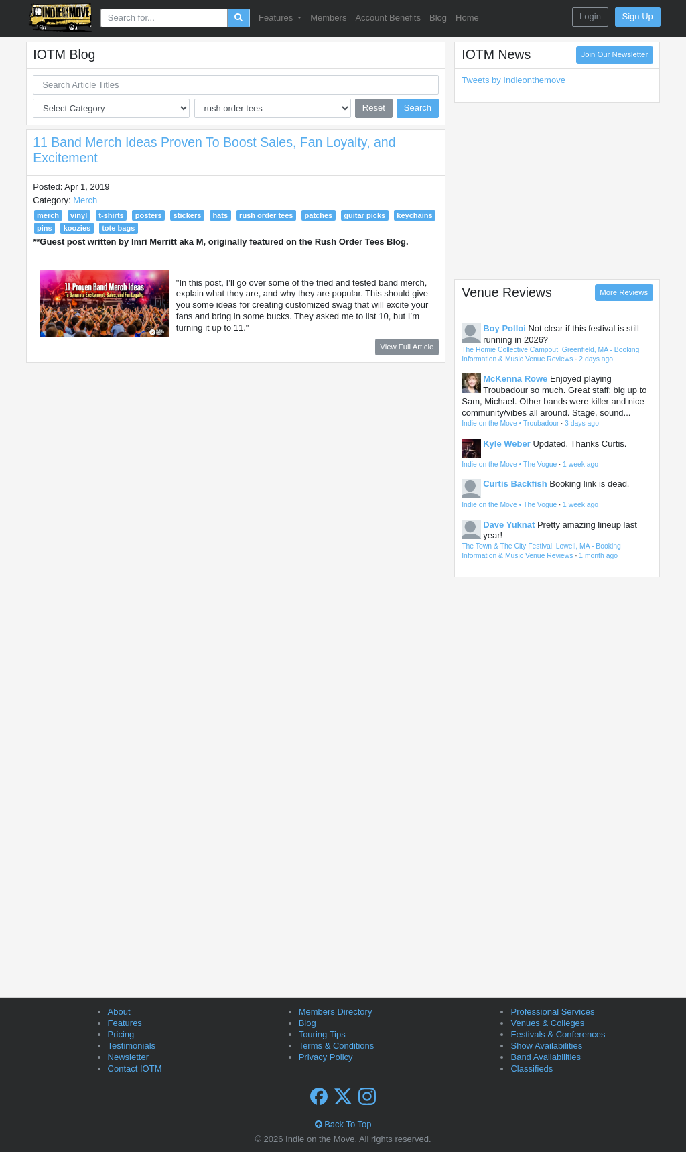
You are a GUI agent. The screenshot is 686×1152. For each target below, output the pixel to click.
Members (328, 18)
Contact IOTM (135, 1068)
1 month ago (598, 555)
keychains (414, 215)
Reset (373, 108)
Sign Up (637, 16)
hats (220, 215)
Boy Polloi (504, 328)
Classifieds (531, 1068)
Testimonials (132, 1046)
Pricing (121, 1034)
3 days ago (582, 423)
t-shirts (110, 215)
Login (590, 16)
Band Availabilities (545, 1057)
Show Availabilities (546, 1046)
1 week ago (580, 464)
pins (44, 228)
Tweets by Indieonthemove (513, 80)
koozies (77, 228)
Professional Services (552, 1011)
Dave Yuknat (509, 525)
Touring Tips (322, 1034)
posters (148, 215)
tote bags (118, 228)
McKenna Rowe (515, 378)
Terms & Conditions (336, 1046)
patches (319, 215)
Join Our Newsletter (614, 54)
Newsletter (128, 1057)
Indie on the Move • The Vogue (509, 464)
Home (467, 18)
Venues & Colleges (547, 1023)
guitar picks (364, 215)
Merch (85, 200)
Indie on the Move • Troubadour (510, 423)
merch (48, 215)
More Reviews (624, 292)
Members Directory (335, 1011)
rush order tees (266, 215)
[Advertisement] (557, 190)
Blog (438, 18)
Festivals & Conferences (557, 1034)
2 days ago (596, 359)
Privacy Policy (326, 1057)
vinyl (78, 215)
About (119, 1011)
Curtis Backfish (515, 484)
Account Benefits (388, 18)
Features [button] (277, 18)
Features (125, 1023)
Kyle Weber (507, 444)
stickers (188, 215)
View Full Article (406, 347)
